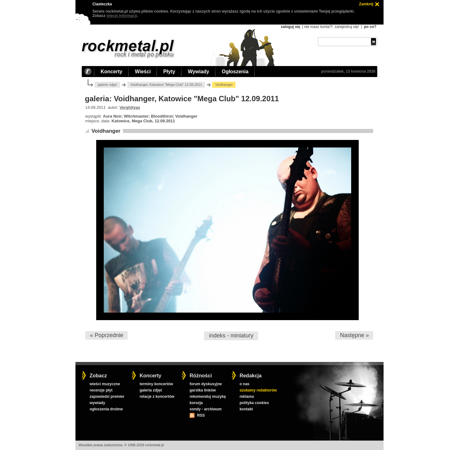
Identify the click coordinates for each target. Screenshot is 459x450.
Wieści (143, 71)
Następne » (354, 335)
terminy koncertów (156, 384)
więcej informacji (122, 16)
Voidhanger (105, 131)
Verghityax (129, 107)
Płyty (169, 71)
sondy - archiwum (206, 409)
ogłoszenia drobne (106, 409)
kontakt (246, 409)
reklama (247, 396)
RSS (201, 415)
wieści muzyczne (105, 384)
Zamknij (366, 4)
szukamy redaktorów (258, 390)
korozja (196, 403)
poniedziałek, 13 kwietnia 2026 (348, 71)
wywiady (97, 403)
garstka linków (203, 390)
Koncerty (111, 71)
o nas (244, 384)
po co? (370, 27)
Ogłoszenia (235, 71)
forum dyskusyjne (206, 384)
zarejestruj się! (347, 27)
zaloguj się (290, 27)
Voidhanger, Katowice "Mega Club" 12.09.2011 (166, 84)
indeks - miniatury (231, 335)
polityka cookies (254, 403)
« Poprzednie (106, 335)
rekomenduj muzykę (208, 396)
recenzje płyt (101, 390)
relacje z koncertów (157, 396)
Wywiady (198, 71)
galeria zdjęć (151, 390)
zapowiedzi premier (107, 396)
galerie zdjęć (107, 84)
